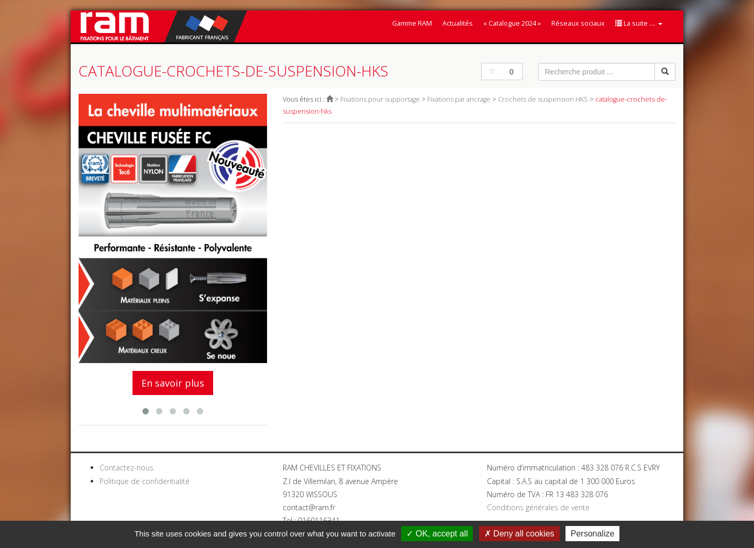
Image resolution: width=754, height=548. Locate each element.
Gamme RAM (412, 23)
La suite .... (638, 23)
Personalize (593, 533)
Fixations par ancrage (459, 99)
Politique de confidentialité (144, 481)
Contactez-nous (126, 468)
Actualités (457, 23)
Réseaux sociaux (578, 23)
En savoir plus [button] (172, 383)
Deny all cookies (519, 533)
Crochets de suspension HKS (543, 99)
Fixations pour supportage (380, 99)
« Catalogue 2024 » (512, 23)
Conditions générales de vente (538, 507)
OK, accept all (437, 533)
